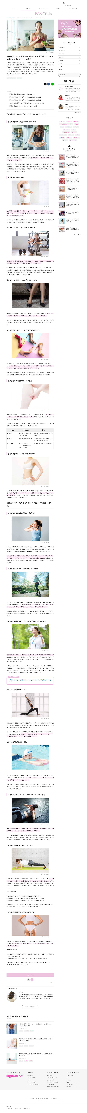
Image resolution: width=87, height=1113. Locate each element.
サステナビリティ (27, 1108)
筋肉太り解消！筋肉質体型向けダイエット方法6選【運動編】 (25, 97)
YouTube (69, 1086)
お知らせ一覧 (50, 1075)
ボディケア (12, 75)
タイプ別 (26, 1031)
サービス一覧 (9, 1108)
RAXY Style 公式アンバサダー (66, 124)
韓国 (61, 127)
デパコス (62, 137)
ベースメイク (62, 50)
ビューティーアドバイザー (33, 1084)
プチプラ (74, 132)
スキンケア (61, 47)
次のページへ (30, 975)
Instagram (69, 1080)
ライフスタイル (73, 140)
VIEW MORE (77, 112)
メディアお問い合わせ (52, 1077)
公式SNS (58, 8)
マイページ (30, 1080)
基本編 (26, 1045)
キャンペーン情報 (43, 8)
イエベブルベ (63, 135)
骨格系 (31, 1031)
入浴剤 (31, 1060)
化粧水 (77, 135)
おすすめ (13, 77)
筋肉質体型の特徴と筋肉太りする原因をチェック (22, 94)
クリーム (31, 1045)
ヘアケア (61, 60)
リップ (73, 129)
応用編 (26, 1060)
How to (8, 77)
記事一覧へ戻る (30, 1007)
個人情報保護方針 (39, 1098)
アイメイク (61, 54)
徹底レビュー (66, 129)
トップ (13, 8)
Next (51, 982)
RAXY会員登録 (70, 1075)
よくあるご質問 (73, 8)
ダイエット (20, 77)
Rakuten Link (69, 1084)
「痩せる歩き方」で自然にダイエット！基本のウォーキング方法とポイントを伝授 (30, 681)
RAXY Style (28, 8)
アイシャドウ (68, 127)
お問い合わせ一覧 (17, 1108)
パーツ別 (71, 135)
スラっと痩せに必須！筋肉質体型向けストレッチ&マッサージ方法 (26, 103)
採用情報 (54, 1098)
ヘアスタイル (66, 132)
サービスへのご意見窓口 (52, 1082)
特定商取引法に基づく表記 (53, 1086)
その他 (60, 69)
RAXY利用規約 (50, 1084)
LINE (68, 1082)
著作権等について (47, 1098)
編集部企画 (76, 121)
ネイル (60, 63)
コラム (60, 66)
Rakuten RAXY (13, 3)
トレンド (76, 127)
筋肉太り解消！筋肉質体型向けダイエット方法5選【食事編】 (25, 100)
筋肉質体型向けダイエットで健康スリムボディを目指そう (24, 106)
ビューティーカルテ (32, 1082)
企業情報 (32, 1098)
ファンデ (69, 137)
